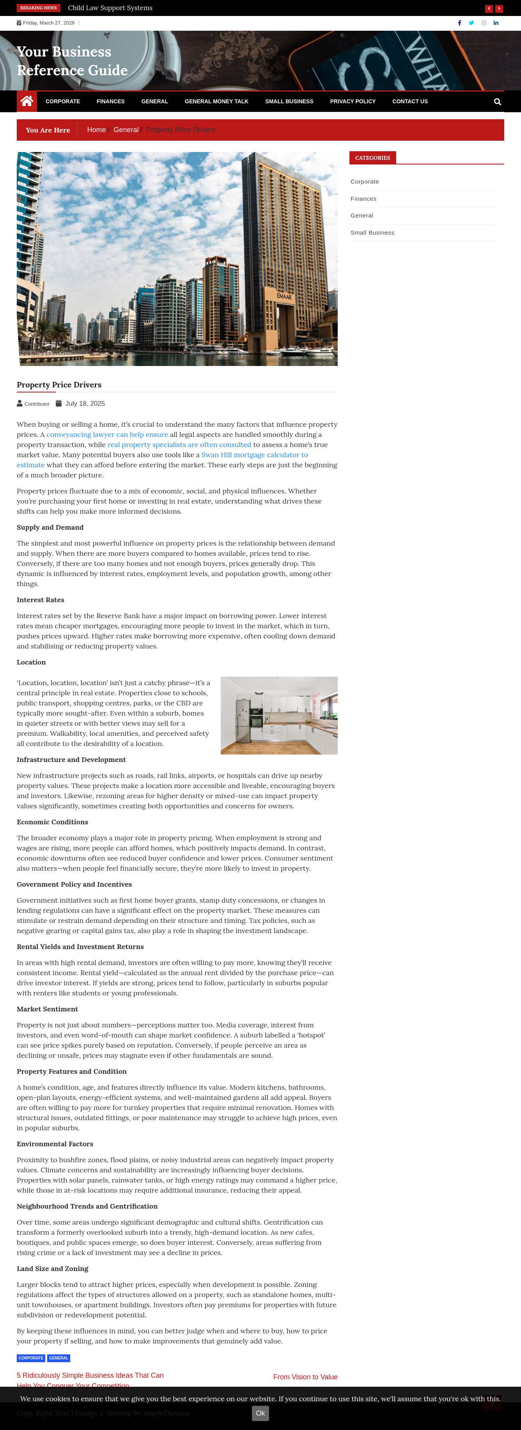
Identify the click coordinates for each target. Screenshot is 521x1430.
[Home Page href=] (27, 103)
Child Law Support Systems (110, 8)
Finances (111, 101)
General (155, 101)
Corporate (63, 101)
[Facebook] (460, 23)
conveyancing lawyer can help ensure (107, 434)
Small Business (289, 101)
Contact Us (410, 101)
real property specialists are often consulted (180, 444)
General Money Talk (216, 101)
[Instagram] (485, 23)
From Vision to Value (305, 1377)
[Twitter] (472, 23)
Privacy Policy (353, 101)
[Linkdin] (496, 23)
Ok (260, 1413)
